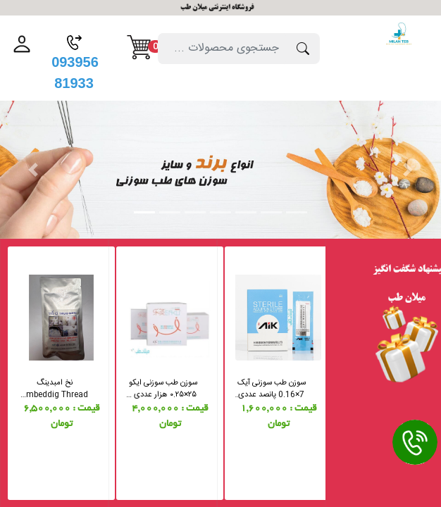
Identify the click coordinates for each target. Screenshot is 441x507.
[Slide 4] (220, 212)
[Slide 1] (144, 212)
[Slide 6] (271, 212)
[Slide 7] (296, 212)
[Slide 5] (245, 212)
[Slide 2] (169, 212)
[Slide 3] (195, 212)
